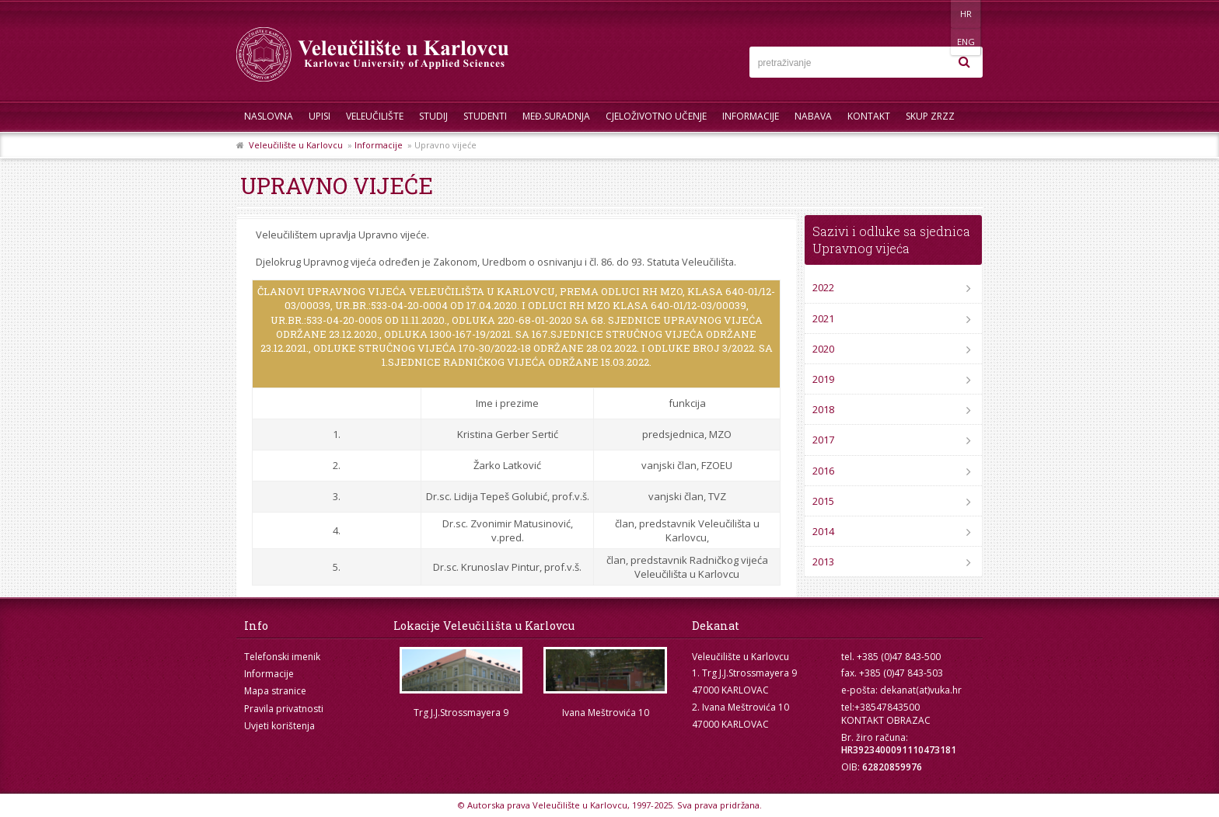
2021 (823, 318)
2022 (823, 287)
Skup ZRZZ (930, 116)
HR (935, 13)
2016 (823, 471)
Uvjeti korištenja (279, 725)
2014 (823, 531)
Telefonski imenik (282, 656)
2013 (823, 561)
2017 (823, 440)
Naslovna (268, 116)
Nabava (813, 116)
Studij (433, 116)
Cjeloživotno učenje (656, 116)
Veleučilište (374, 116)
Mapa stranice (275, 690)
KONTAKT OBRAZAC (886, 720)
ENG (967, 13)
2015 (823, 501)
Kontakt (868, 116)
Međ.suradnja (556, 116)
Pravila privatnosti (283, 708)
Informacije (750, 116)
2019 (823, 379)
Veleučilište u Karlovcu (296, 145)
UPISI (319, 116)
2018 (823, 409)
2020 (823, 349)
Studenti (485, 116)
